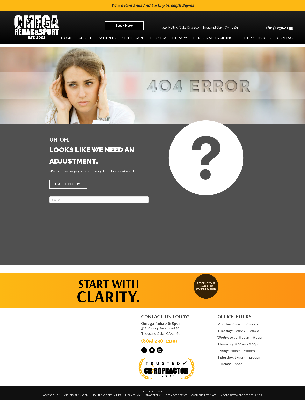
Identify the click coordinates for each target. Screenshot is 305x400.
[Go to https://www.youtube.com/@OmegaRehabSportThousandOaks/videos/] (152, 350)
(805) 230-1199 (279, 28)
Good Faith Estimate (203, 395)
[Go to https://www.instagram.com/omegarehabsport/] (160, 350)
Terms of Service (176, 395)
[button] (68, 184)
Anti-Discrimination (75, 395)
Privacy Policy (153, 395)
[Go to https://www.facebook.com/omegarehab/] (144, 350)
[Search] (99, 199)
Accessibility (51, 395)
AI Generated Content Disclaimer (241, 395)
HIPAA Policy (132, 395)
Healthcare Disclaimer (106, 395)
